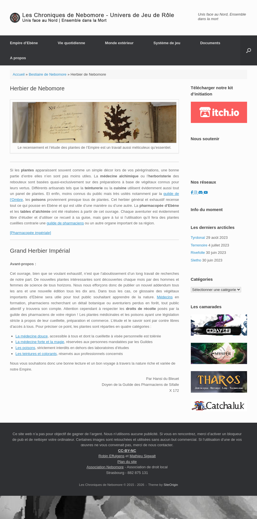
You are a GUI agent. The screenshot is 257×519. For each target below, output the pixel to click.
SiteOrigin (171, 484)
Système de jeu (166, 43)
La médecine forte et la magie (40, 342)
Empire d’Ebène (24, 43)
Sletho (196, 260)
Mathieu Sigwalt (142, 456)
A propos (18, 58)
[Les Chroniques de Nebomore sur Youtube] (206, 192)
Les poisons (25, 348)
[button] (248, 50)
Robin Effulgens (112, 456)
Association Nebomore (105, 467)
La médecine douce (32, 336)
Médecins (165, 297)
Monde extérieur (119, 43)
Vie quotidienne (71, 43)
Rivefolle (198, 252)
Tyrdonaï (198, 237)
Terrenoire (199, 245)
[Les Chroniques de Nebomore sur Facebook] (192, 192)
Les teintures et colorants (36, 354)
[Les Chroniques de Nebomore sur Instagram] (196, 192)
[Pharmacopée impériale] (30, 233)
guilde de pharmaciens (65, 223)
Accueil (19, 74)
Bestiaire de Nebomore (47, 74)
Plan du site (127, 462)
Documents (210, 43)
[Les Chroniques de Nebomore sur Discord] (201, 192)
